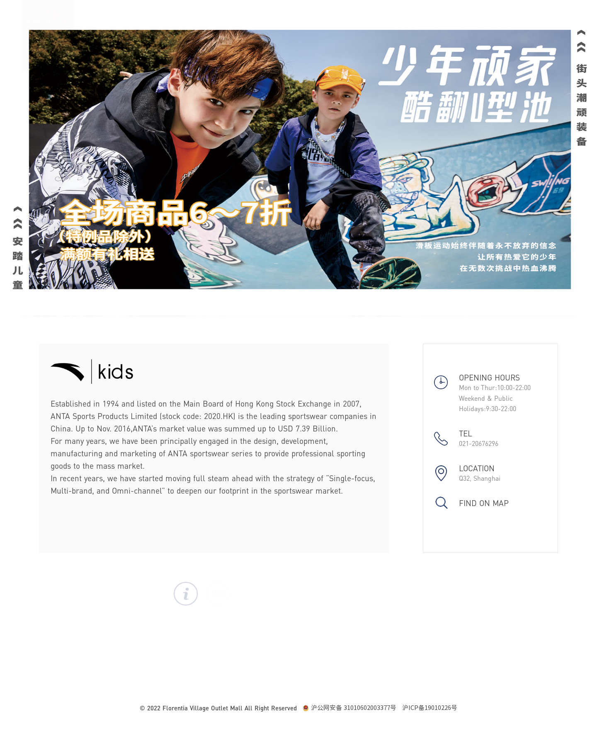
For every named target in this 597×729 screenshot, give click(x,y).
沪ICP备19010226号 (429, 708)
